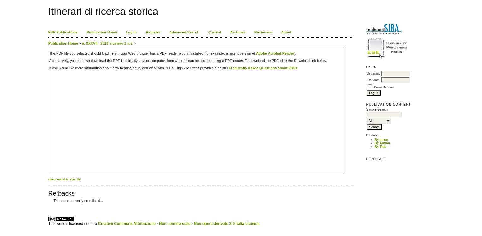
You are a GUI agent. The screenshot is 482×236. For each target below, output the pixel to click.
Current (214, 32)
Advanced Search (184, 32)
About (286, 32)
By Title (380, 146)
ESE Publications (63, 32)
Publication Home (102, 32)
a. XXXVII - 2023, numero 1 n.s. (107, 43)
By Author (382, 143)
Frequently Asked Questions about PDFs (263, 68)
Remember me (383, 87)
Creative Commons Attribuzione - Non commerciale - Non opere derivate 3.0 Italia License (178, 223)
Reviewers (263, 32)
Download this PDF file (64, 179)
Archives (238, 32)
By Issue (381, 140)
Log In (131, 32)
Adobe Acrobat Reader (275, 53)
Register (153, 32)
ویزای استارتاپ (50, 205)
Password (373, 80)
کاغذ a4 (48, 205)
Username (373, 73)
